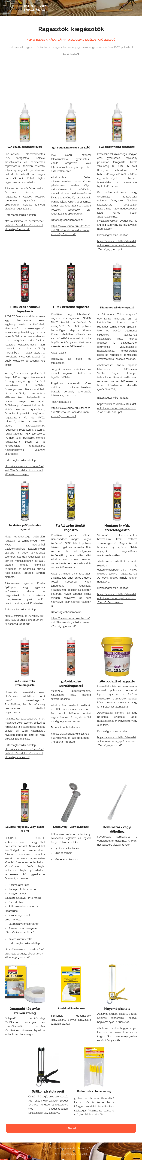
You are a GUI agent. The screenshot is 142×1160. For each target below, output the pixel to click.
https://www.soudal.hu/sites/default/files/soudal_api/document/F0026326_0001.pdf (24, 225)
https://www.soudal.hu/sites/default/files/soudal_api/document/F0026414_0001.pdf (24, 470)
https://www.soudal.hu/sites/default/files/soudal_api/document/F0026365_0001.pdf (116, 598)
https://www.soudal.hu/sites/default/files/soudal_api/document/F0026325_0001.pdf (70, 737)
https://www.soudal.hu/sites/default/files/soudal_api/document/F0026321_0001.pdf (116, 741)
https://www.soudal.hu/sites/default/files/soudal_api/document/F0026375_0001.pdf (116, 408)
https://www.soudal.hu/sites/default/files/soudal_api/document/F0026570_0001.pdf (70, 412)
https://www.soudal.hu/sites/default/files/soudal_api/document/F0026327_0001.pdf (116, 245)
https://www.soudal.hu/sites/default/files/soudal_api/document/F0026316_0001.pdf (70, 230)
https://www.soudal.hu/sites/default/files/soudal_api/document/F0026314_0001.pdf (70, 622)
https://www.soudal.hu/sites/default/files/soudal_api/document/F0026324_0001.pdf (24, 753)
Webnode (71, 1154)
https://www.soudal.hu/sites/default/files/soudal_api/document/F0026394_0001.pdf (24, 619)
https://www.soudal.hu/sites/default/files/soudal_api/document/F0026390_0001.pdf (24, 953)
